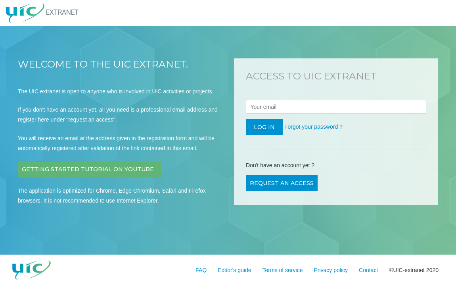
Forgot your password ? (313, 127)
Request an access (282, 183)
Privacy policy (331, 270)
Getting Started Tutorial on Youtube (89, 169)
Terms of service (282, 270)
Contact (368, 270)
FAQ (201, 270)
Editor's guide (234, 270)
